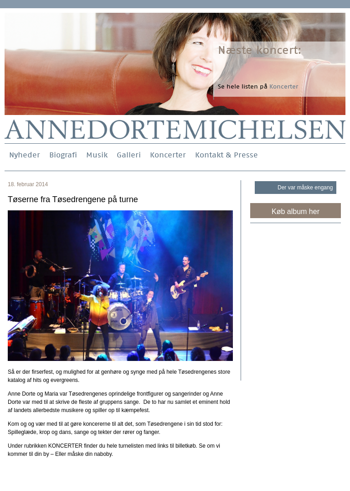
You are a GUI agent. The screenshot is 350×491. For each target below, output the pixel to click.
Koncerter (168, 155)
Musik (97, 155)
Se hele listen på (258, 86)
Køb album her (295, 211)
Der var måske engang (305, 187)
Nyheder (24, 155)
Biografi (63, 155)
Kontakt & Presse (226, 155)
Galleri (129, 155)
